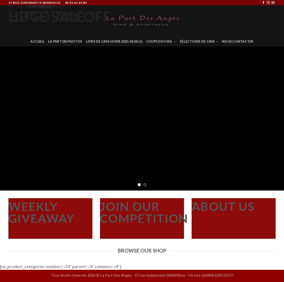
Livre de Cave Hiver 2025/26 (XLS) (114, 41)
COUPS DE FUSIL (161, 41)
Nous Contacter (238, 41)
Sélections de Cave (199, 41)
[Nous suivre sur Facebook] (263, 3)
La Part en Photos (65, 41)
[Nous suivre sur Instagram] (268, 3)
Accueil (37, 41)
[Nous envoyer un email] (273, 3)
